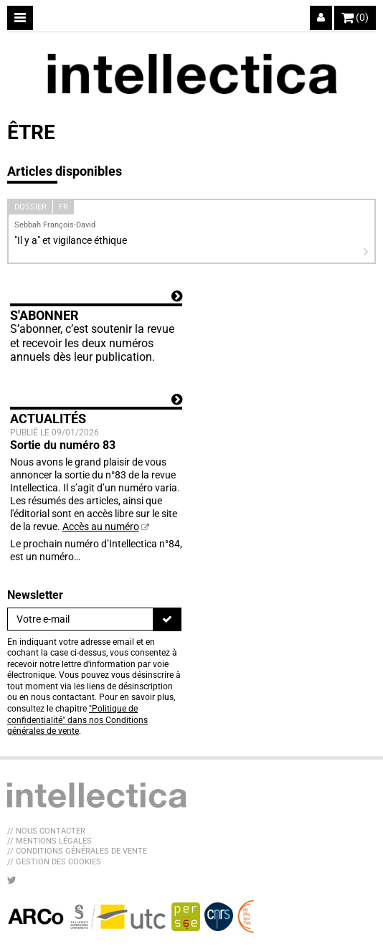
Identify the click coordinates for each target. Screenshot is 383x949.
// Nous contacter (46, 831)
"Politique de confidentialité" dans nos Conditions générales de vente (77, 720)
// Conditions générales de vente (77, 851)
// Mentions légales (49, 841)
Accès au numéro (100, 526)
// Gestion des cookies (54, 862)
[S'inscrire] (167, 619)
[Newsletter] (80, 619)
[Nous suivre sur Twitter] (11, 880)
